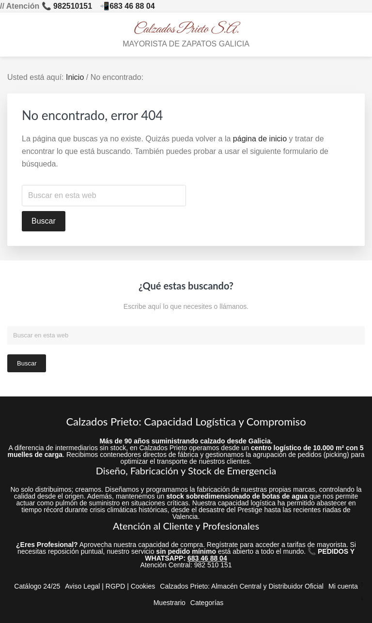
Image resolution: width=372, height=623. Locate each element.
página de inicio (260, 139)
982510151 (72, 6)
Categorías (206, 603)
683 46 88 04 (132, 6)
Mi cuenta (343, 586)
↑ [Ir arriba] (362, 584)
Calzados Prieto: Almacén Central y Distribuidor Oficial (242, 586)
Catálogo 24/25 (37, 586)
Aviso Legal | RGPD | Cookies (110, 586)
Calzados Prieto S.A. (186, 29)
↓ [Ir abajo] (362, 597)
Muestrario (170, 603)
